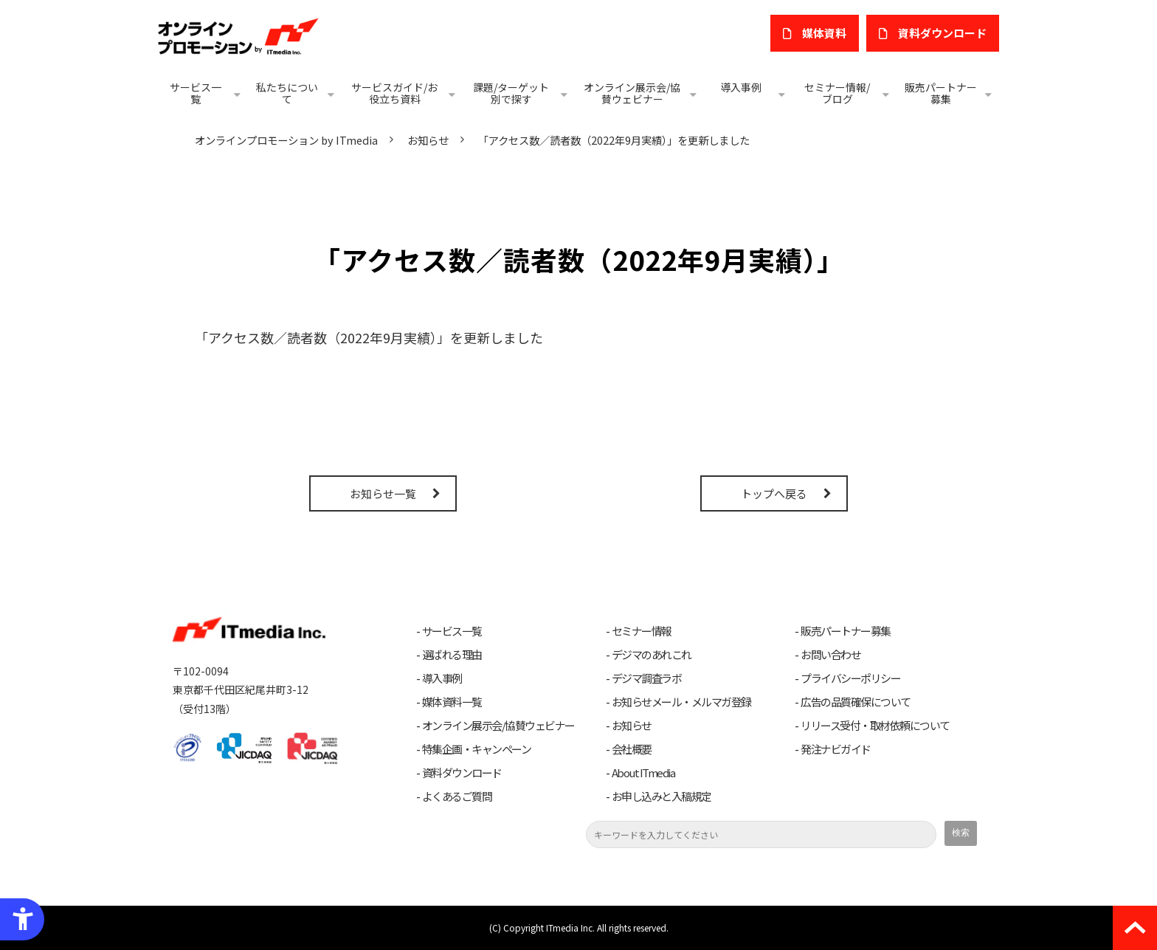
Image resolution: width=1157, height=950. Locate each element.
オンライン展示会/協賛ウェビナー (632, 93)
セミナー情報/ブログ (837, 93)
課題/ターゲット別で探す (511, 93)
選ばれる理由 (452, 654)
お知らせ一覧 (383, 493)
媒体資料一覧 (452, 702)
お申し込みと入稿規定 (661, 796)
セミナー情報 (641, 631)
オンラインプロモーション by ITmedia (286, 140)
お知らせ (428, 140)
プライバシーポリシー (850, 678)
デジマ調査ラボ (647, 678)
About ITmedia (643, 772)
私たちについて (287, 93)
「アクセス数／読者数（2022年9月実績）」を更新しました (369, 337)
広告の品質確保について (856, 702)
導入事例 (740, 87)
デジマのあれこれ (651, 654)
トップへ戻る (774, 493)
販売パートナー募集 (941, 93)
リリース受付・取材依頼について (875, 725)
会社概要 (632, 749)
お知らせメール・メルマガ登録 (681, 702)
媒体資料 (824, 33)
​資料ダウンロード (942, 33)
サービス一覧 (195, 93)
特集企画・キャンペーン (476, 749)
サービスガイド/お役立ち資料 (394, 93)
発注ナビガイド (836, 749)
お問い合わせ (830, 654)
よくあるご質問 (457, 796)
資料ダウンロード (462, 772)
